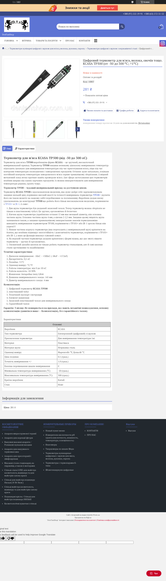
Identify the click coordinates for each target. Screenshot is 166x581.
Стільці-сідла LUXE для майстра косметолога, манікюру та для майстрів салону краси (20, 473)
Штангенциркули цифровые (60, 469)
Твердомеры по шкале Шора (60, 448)
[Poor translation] (10, 538)
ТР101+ (9, 204)
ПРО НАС (91, 434)
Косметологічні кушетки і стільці (20, 503)
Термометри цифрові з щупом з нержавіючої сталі (112, 48)
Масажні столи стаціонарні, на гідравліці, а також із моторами (19, 464)
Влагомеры (51, 444)
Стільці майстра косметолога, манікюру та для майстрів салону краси (20, 489)
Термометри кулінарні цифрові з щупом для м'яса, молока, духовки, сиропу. (47, 48)
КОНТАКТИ (92, 430)
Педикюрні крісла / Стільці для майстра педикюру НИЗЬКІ (19, 498)
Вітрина (26, 40)
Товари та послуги (47, 40)
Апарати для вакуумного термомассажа (16, 450)
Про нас (69, 40)
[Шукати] (122, 25)
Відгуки (132, 430)
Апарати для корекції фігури (18, 437)
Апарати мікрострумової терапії (20, 433)
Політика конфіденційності (108, 520)
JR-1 (17, 204)
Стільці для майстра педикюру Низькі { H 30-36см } (19, 481)
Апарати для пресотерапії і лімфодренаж (17, 457)
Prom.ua (96, 515)
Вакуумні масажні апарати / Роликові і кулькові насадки (18, 443)
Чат (154, 573)
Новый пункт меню (55, 430)
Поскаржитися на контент (85, 520)
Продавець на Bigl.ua (83, 517)
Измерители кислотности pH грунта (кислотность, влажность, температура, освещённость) (62, 437)
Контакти (84, 40)
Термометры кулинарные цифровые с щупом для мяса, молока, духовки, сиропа (60, 456)
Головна (9, 40)
